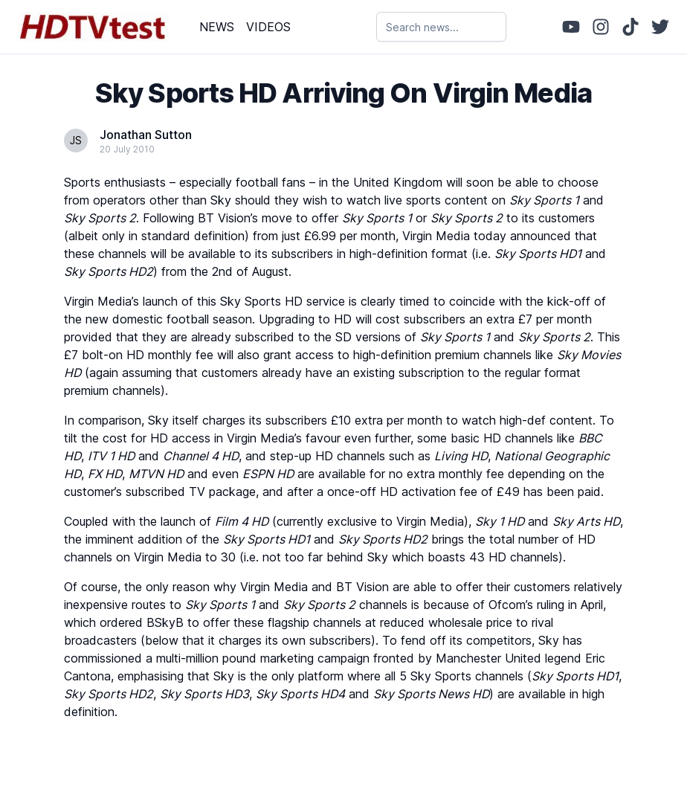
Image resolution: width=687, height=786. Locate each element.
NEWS (216, 26)
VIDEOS (268, 26)
